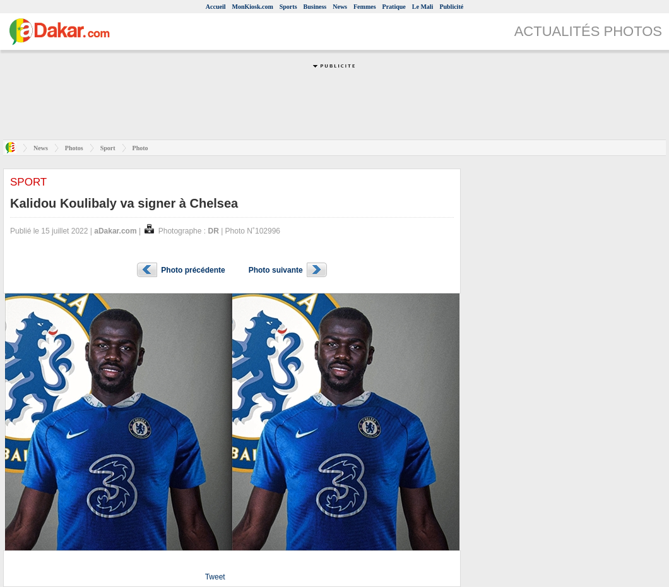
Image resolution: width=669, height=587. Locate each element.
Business (315, 6)
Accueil (216, 6)
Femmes (364, 6)
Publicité (451, 6)
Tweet (215, 576)
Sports (288, 6)
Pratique (394, 6)
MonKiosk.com (252, 6)
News (340, 6)
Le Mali (423, 6)
